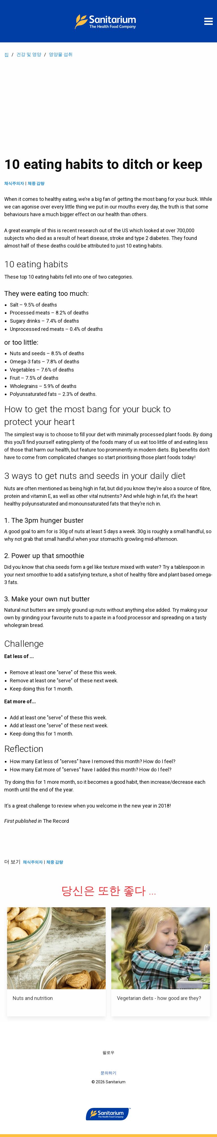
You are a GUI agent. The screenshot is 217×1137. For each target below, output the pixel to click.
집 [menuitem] (6, 54)
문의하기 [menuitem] (108, 1073)
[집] (108, 21)
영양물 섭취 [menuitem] (61, 54)
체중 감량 (36, 183)
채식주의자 (14, 183)
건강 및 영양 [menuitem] (28, 54)
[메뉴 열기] (208, 21)
